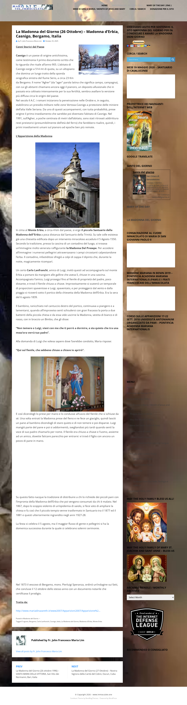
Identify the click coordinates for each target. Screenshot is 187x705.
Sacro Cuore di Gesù (140, 430)
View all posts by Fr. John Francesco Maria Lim (39, 650)
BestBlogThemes (92, 697)
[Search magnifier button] (173, 59)
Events (136, 474)
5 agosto (25, 621)
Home (106, 8)
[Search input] (149, 59)
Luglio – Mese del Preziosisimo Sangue (149, 442)
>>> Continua (163, 194)
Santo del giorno (143, 171)
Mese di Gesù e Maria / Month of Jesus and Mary (100, 12)
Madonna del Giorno (30, 618)
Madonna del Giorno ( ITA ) (128, 8)
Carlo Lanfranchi (43, 621)
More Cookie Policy (142, 464)
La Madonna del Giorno (70, 621)
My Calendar (136, 470)
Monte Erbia (97, 621)
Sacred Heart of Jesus (141, 436)
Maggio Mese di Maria (141, 413)
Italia (58, 621)
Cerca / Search (139, 12)
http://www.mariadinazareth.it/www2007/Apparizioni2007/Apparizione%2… (58, 610)
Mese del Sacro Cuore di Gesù (145, 424)
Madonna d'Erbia (85, 621)
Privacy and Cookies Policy (143, 453)
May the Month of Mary (141, 418)
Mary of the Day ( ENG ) (160, 8)
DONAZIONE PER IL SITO (163, 12)
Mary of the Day (138, 206)
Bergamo (32, 621)
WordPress (113, 697)
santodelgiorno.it (160, 196)
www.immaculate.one (102, 694)
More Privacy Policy (143, 458)
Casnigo (53, 621)
